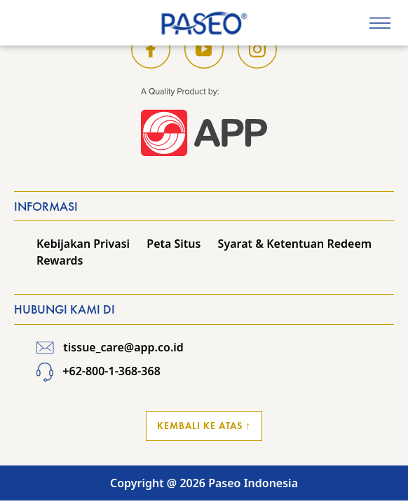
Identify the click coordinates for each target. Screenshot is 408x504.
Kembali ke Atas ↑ (204, 425)
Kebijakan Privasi (83, 243)
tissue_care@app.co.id (110, 347)
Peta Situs (173, 243)
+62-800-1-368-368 (98, 371)
